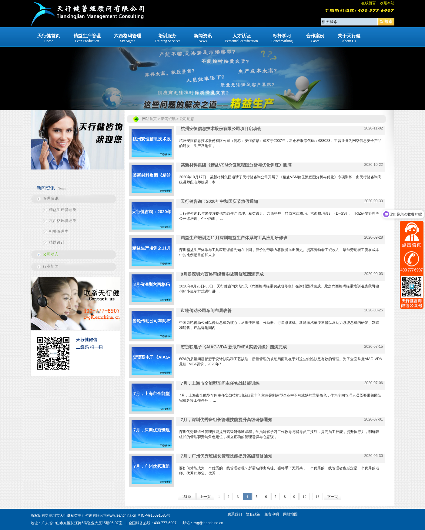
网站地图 (290, 514)
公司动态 (51, 254)
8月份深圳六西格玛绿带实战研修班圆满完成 (151, 292)
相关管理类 (59, 231)
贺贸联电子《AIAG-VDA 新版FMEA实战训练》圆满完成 (151, 365)
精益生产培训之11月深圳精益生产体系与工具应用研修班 (151, 256)
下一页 (332, 497)
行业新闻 (51, 266)
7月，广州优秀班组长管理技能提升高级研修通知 (151, 474)
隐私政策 (253, 514)
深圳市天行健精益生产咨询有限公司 (78, 515)
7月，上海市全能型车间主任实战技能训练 (151, 401)
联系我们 (234, 514)
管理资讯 (51, 198)
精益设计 (57, 242)
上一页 (205, 497)
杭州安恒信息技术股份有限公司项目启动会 (151, 146)
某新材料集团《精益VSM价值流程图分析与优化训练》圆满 (151, 183)
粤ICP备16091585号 (153, 515)
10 (304, 497)
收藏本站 (387, 3)
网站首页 (149, 119)
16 (318, 497)
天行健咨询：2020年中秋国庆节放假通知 (151, 219)
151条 (186, 497)
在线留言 (368, 3)
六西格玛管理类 (62, 220)
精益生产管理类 (62, 209)
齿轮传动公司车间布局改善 (151, 328)
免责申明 (271, 514)
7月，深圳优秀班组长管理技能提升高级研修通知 (151, 438)
